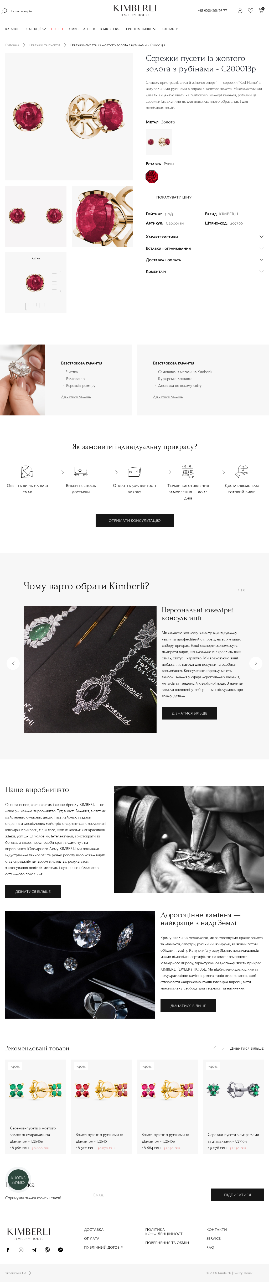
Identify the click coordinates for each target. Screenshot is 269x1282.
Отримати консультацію (135, 520)
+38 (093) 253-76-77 (212, 10)
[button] (13, 663)
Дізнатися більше (76, 397)
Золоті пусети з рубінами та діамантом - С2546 (99, 1138)
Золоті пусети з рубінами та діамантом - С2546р (165, 1138)
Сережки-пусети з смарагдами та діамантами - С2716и (233, 1138)
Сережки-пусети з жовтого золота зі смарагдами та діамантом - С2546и (33, 1135)
